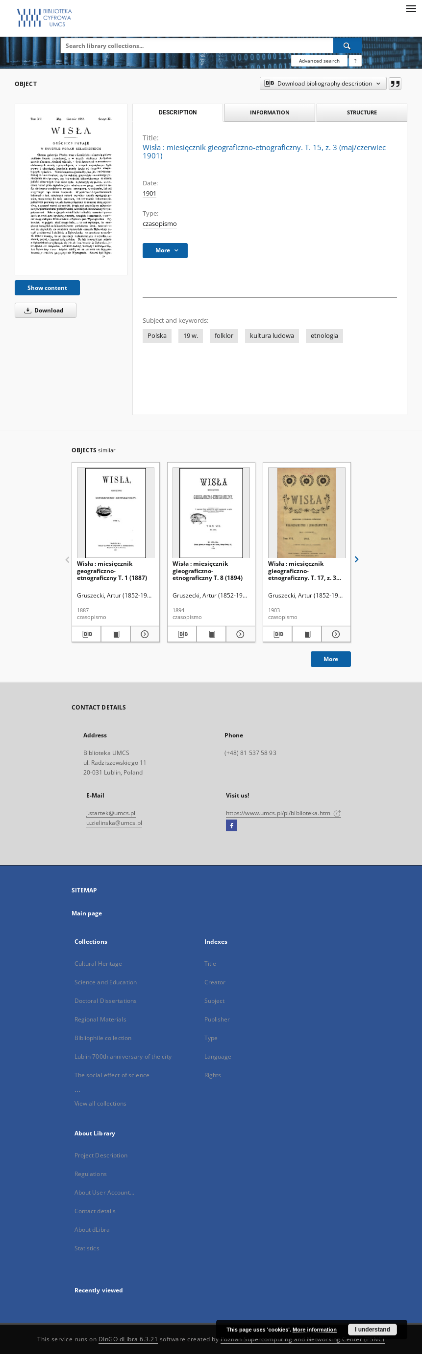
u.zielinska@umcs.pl (114, 823)
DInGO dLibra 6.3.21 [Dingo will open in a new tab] (128, 1339)
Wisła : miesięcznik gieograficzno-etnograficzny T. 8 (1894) (208, 570)
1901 (149, 193)
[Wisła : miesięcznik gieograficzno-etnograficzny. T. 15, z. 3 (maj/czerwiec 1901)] (71, 189)
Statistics (86, 1248)
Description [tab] (178, 112)
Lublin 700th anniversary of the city (123, 1056)
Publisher (217, 1019)
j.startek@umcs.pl (111, 813)
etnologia (324, 336)
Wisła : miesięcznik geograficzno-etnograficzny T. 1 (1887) (112, 570)
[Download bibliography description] (86, 634)
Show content (47, 288)
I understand (372, 1329)
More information (315, 1329)
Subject (214, 1001)
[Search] (347, 45)
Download (42, 310)
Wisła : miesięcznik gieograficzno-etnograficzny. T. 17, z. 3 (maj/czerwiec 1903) (302, 570)
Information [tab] (270, 112)
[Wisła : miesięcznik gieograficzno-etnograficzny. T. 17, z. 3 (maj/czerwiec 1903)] (307, 513)
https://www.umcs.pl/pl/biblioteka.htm (284, 813)
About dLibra (92, 1229)
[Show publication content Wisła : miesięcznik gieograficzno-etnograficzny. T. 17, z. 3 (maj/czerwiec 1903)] (307, 634)
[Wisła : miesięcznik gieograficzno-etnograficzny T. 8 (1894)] (211, 513)
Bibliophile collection (103, 1038)
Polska (157, 336)
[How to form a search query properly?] (355, 61)
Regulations (90, 1174)
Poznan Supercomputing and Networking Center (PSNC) (303, 1339)
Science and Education (105, 982)
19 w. (190, 336)
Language (218, 1056)
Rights (213, 1075)
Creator (215, 982)
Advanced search (319, 60)
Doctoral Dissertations (105, 1001)
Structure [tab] (362, 112)
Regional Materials (100, 1019)
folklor (224, 336)
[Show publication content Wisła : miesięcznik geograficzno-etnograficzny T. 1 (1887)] (115, 634)
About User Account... (104, 1192)
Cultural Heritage (98, 963)
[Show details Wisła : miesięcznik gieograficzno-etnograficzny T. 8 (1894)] (239, 634)
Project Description (100, 1155)
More (330, 659)
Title (210, 963)
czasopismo (160, 224)
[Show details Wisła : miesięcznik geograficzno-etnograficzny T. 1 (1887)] (143, 634)
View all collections (100, 1103)
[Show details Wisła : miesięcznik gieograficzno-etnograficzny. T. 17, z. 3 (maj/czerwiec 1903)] (335, 634)
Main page (87, 913)
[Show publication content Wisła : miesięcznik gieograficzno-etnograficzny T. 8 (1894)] (211, 634)
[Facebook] (231, 825)
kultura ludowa (272, 336)
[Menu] (411, 8)
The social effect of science (111, 1075)
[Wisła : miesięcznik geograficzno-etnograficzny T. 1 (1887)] (115, 513)
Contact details (95, 1211)
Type (211, 1038)
